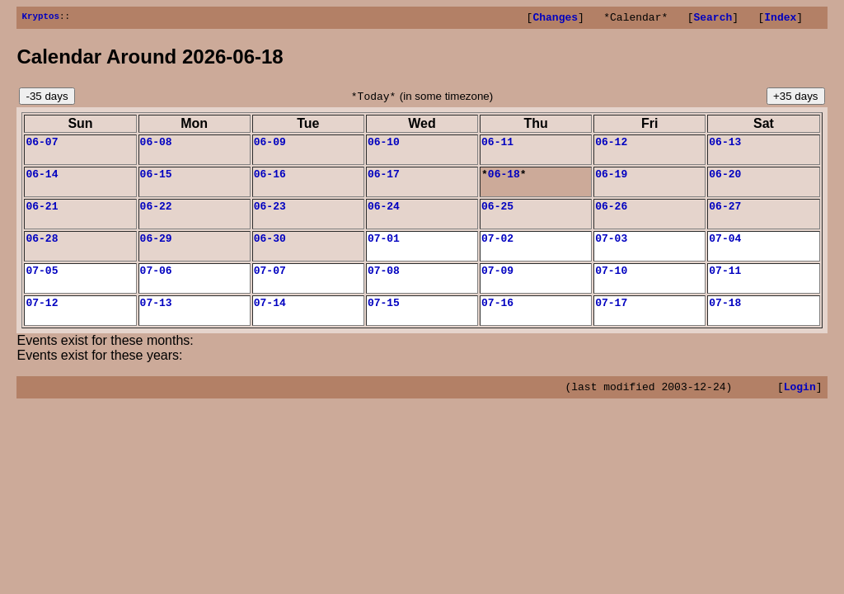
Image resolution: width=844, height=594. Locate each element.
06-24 (384, 215)
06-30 (270, 250)
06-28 (42, 250)
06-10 (384, 146)
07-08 (384, 284)
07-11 (725, 284)
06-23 (270, 215)
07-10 (611, 284)
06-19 (611, 180)
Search (712, 19)
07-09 (497, 284)
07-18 (725, 319)
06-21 (42, 215)
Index (780, 19)
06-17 (384, 180)
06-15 (156, 180)
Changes (555, 19)
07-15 (384, 319)
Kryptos (40, 18)
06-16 (270, 180)
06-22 (156, 215)
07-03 (611, 250)
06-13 (725, 146)
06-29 (156, 250)
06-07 (42, 146)
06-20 (725, 180)
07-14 (270, 319)
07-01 (384, 250)
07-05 (42, 284)
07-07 (270, 284)
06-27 (725, 215)
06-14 (42, 180)
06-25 (497, 215)
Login (800, 405)
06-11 (497, 146)
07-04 (725, 250)
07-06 (156, 284)
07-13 (156, 319)
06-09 (270, 146)
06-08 (156, 146)
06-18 (504, 180)
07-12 (42, 319)
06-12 (611, 146)
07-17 (611, 319)
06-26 (611, 215)
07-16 (497, 319)
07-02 (497, 250)
